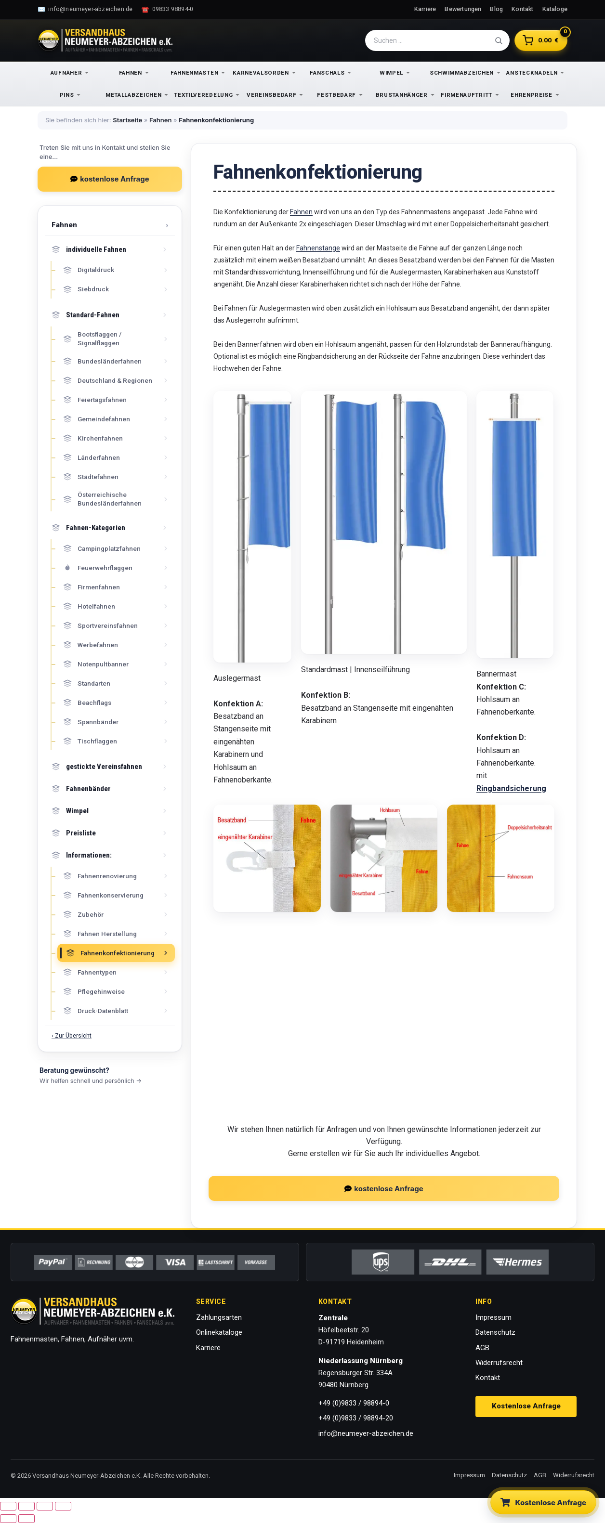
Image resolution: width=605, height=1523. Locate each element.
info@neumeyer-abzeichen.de (365, 1433)
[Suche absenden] (498, 40)
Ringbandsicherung (511, 788)
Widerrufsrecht (499, 1362)
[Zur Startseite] (105, 40)
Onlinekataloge (219, 1332)
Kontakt (522, 9)
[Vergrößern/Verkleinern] (8, 1506)
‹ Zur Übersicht (72, 1035)
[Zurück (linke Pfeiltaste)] (8, 1518)
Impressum (493, 1317)
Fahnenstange (318, 248)
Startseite (127, 120)
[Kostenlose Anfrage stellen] (543, 1502)
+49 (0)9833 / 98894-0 (353, 1403)
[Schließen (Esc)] (63, 1506)
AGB (482, 1347)
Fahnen (160, 120)
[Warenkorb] (540, 40)
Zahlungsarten (219, 1317)
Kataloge (555, 9)
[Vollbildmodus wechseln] (26, 1506)
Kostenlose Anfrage (526, 1406)
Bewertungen (463, 9)
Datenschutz (495, 1332)
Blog (496, 9)
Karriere (425, 9)
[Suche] (432, 40)
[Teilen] (45, 1506)
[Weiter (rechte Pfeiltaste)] (26, 1518)
